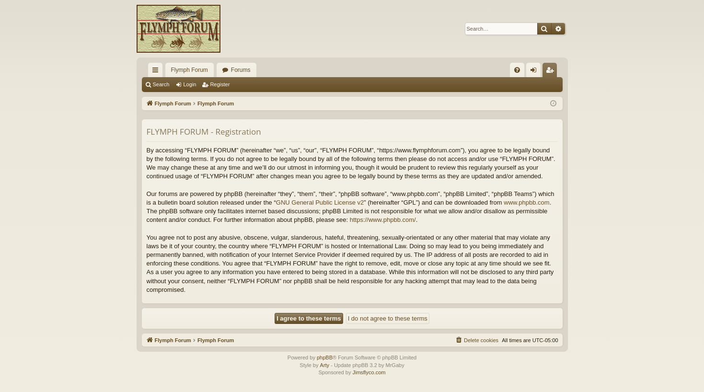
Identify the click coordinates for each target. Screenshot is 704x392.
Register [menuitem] (551, 72)
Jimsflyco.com (368, 372)
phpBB (325, 357)
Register (220, 84)
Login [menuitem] (535, 72)
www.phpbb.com (526, 202)
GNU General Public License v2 (320, 202)
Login (189, 84)
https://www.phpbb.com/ (383, 219)
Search (161, 84)
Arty (325, 365)
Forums (241, 70)
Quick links (157, 72)
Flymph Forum (189, 70)
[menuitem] (517, 70)
